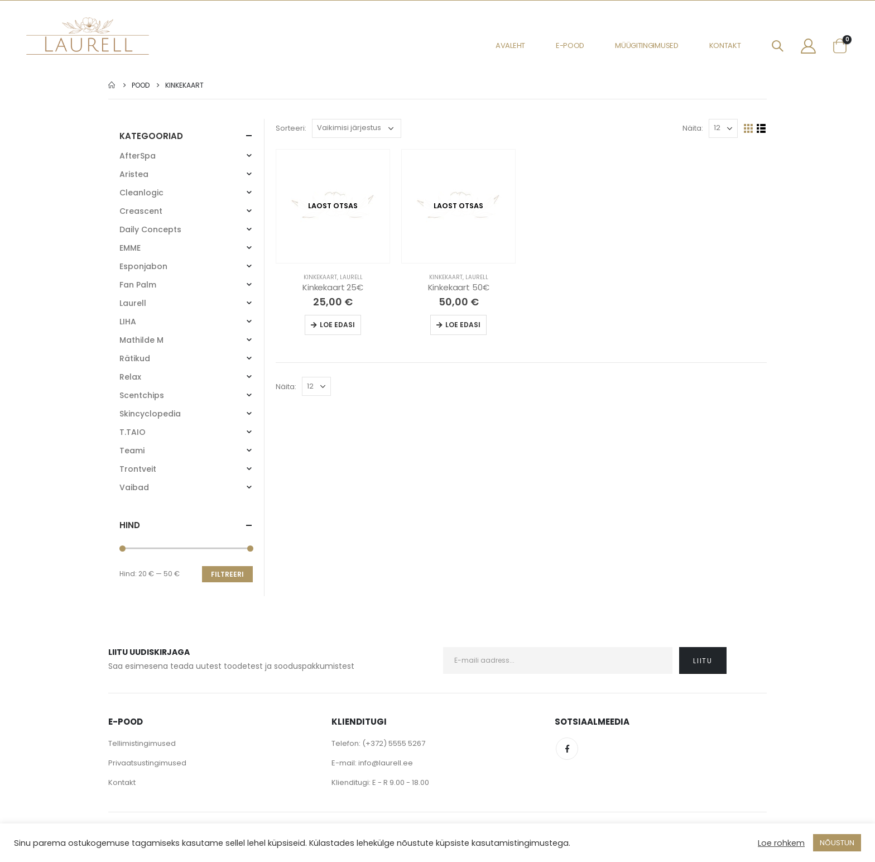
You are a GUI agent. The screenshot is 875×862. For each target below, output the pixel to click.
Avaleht (510, 45)
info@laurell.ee (385, 763)
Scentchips (141, 395)
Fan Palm (137, 284)
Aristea (133, 174)
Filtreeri (227, 574)
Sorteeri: (291, 128)
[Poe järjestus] (356, 128)
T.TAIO (132, 432)
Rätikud (134, 358)
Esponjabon (143, 266)
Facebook (567, 749)
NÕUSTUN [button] (837, 842)
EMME (130, 247)
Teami (132, 450)
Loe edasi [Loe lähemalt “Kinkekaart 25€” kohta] (337, 324)
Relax (130, 376)
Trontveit (137, 469)
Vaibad (134, 487)
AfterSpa (137, 155)
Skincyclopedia (150, 413)
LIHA (127, 321)
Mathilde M (141, 340)
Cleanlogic (141, 192)
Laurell (351, 277)
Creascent (140, 211)
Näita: (692, 128)
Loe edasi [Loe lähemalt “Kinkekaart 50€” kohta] (462, 324)
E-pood (570, 45)
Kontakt (725, 45)
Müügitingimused (647, 45)
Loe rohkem (781, 843)
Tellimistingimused (142, 743)
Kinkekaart (320, 277)
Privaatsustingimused (147, 763)
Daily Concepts (150, 229)
